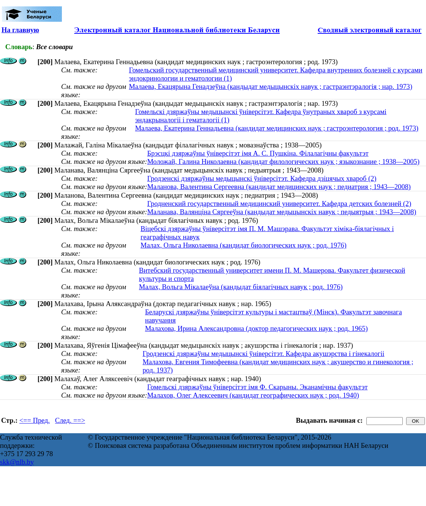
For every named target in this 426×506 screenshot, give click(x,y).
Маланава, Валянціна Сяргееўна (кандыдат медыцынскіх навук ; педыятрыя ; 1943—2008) (281, 212)
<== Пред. (35, 420)
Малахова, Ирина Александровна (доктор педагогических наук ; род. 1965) (256, 328)
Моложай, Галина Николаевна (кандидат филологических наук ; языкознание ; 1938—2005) (283, 161)
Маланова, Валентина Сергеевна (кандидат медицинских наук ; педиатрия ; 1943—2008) (279, 187)
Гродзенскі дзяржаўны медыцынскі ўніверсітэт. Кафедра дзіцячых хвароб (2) (261, 178)
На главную (20, 30)
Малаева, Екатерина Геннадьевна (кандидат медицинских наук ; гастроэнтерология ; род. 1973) (276, 128)
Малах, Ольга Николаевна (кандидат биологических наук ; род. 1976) (243, 245)
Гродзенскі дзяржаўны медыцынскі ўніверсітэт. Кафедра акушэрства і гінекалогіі (263, 353)
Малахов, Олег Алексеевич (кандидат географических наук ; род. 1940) (253, 395)
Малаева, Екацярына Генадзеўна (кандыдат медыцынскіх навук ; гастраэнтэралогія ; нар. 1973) (270, 86)
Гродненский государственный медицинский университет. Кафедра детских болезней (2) (279, 203)
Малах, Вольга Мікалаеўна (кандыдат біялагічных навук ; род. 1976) (241, 287)
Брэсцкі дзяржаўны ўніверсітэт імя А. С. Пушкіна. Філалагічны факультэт (257, 153)
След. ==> (70, 420)
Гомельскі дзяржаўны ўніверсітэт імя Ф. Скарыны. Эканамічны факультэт (257, 387)
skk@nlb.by (17, 462)
